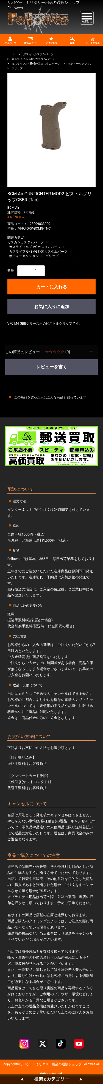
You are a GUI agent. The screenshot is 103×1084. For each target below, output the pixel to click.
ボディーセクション (80, 63)
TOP (12, 54)
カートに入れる (51, 286)
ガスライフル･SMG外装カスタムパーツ (36, 63)
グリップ (17, 68)
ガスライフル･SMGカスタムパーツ (33, 58)
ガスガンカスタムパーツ (38, 54)
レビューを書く (51, 366)
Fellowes (88, 1064)
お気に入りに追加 (51, 306)
